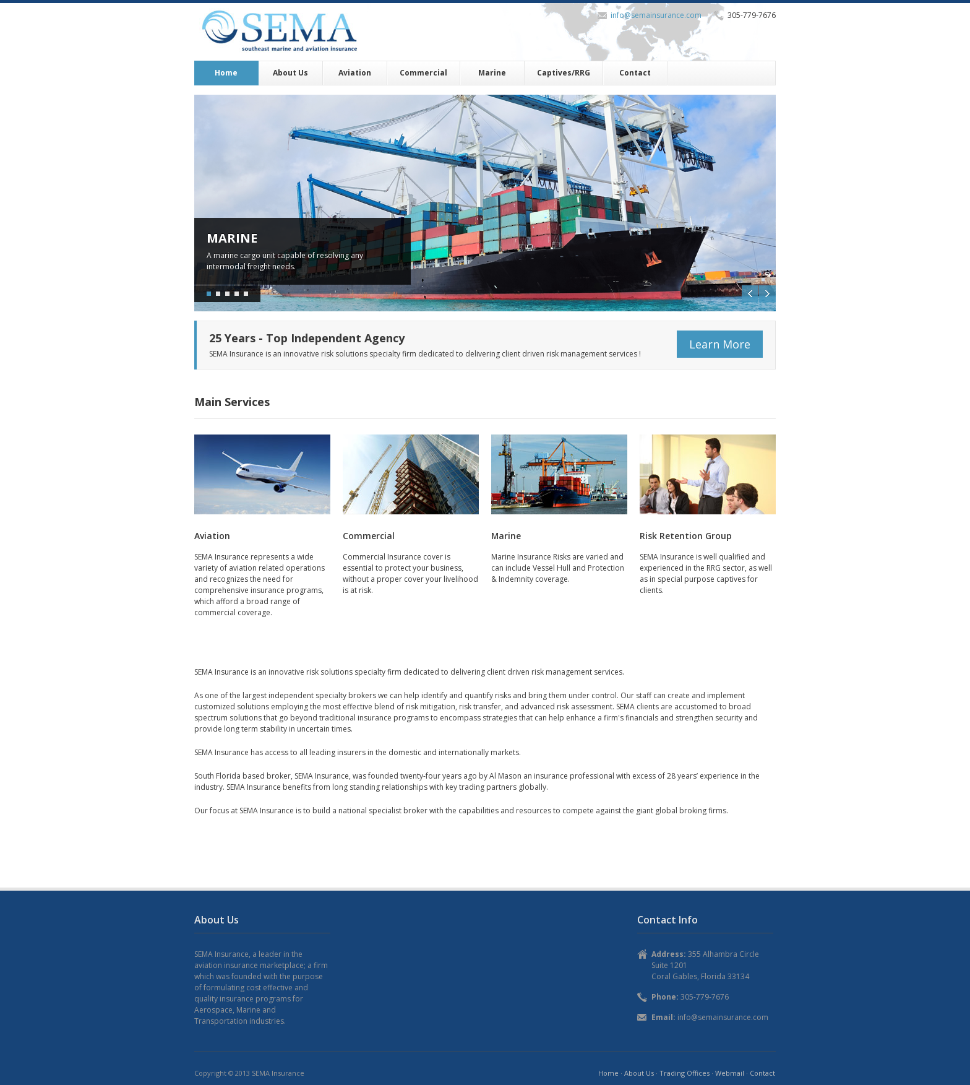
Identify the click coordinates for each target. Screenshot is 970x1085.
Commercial (423, 72)
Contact (635, 72)
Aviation (354, 72)
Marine (492, 72)
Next (767, 293)
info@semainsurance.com (656, 15)
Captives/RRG (563, 72)
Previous (750, 293)
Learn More (719, 344)
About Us (290, 72)
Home (226, 72)
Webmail (729, 1073)
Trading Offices (684, 1073)
